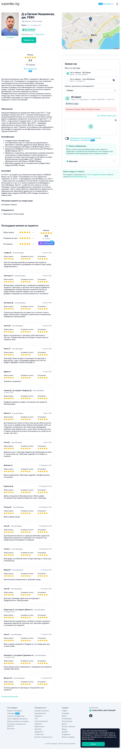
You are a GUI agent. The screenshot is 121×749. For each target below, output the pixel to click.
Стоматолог (39, 734)
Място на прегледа (72, 68)
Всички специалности (43, 737)
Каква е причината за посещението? (79, 86)
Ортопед (38, 729)
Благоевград (67, 721)
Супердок (13, 713)
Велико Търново (68, 726)
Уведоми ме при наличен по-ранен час (85, 139)
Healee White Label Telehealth (102, 710)
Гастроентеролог (41, 721)
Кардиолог (39, 732)
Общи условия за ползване (18, 721)
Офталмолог (40, 726)
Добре (93, 744)
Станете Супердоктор (15, 716)
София (64, 711)
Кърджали (66, 734)
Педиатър (38, 716)
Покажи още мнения (9, 697)
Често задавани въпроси (97, 175)
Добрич (65, 732)
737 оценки (30, 65)
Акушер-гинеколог (42, 711)
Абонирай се (105, 4)
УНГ (36, 719)
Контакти (11, 729)
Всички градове (68, 737)
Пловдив (65, 713)
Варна (64, 716)
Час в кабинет (29, 30)
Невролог (38, 724)
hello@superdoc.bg (79, 177)
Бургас (64, 724)
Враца (64, 729)
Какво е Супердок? (14, 711)
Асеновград (66, 719)
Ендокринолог (40, 713)
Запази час (28, 40)
